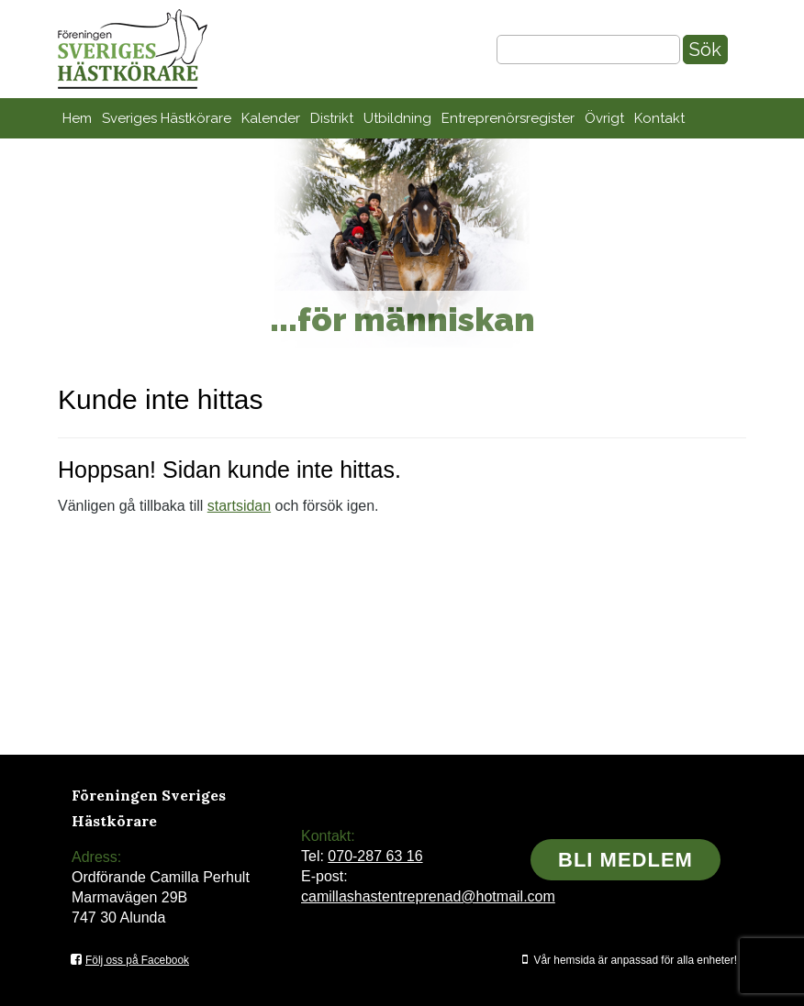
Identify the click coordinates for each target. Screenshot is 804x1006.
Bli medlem (625, 859)
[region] (402, 243)
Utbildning (397, 118)
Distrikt (331, 118)
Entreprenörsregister (508, 118)
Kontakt (659, 118)
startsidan (239, 506)
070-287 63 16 (375, 856)
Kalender (270, 118)
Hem (77, 118)
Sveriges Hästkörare (166, 118)
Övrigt (604, 118)
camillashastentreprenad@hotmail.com (428, 896)
